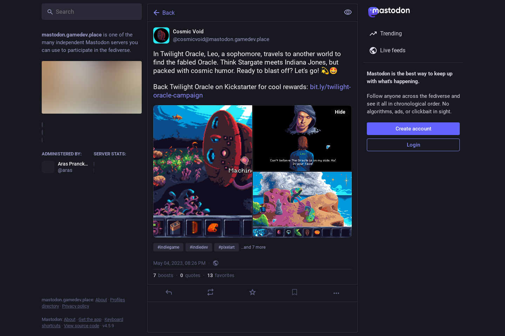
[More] (336, 293)
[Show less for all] (347, 12)
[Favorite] (252, 292)
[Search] (92, 12)
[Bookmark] (294, 292)
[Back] (243, 12)
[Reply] (168, 292)
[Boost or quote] (210, 292)
